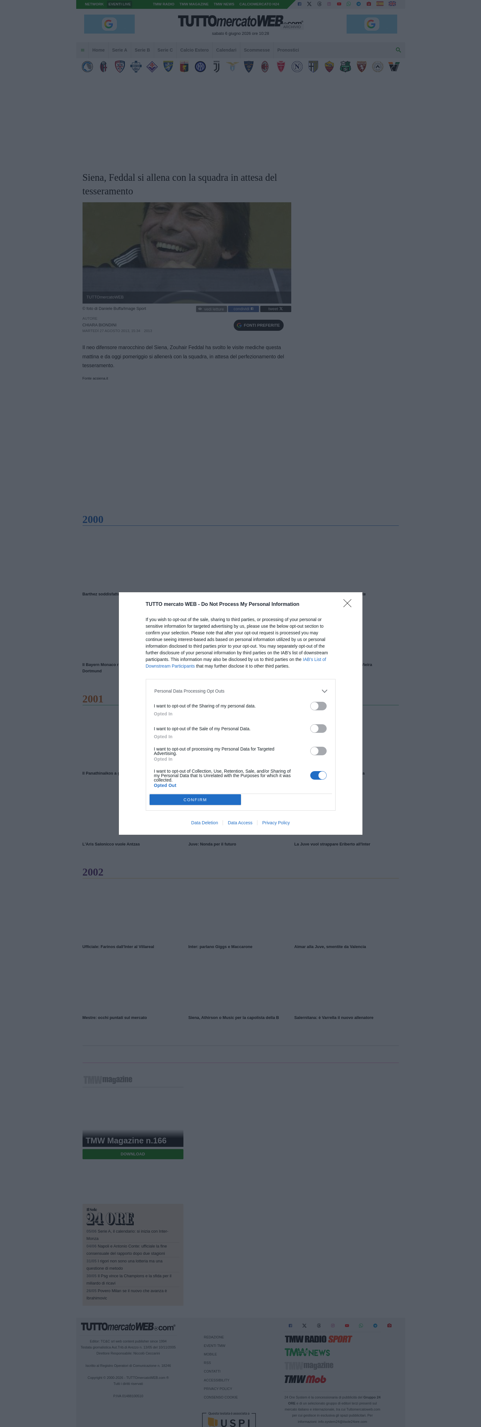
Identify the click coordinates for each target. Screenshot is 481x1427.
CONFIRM (195, 799)
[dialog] (240, 713)
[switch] (318, 706)
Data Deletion (204, 822)
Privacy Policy (276, 822)
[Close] (349, 605)
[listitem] (240, 691)
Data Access (240, 822)
